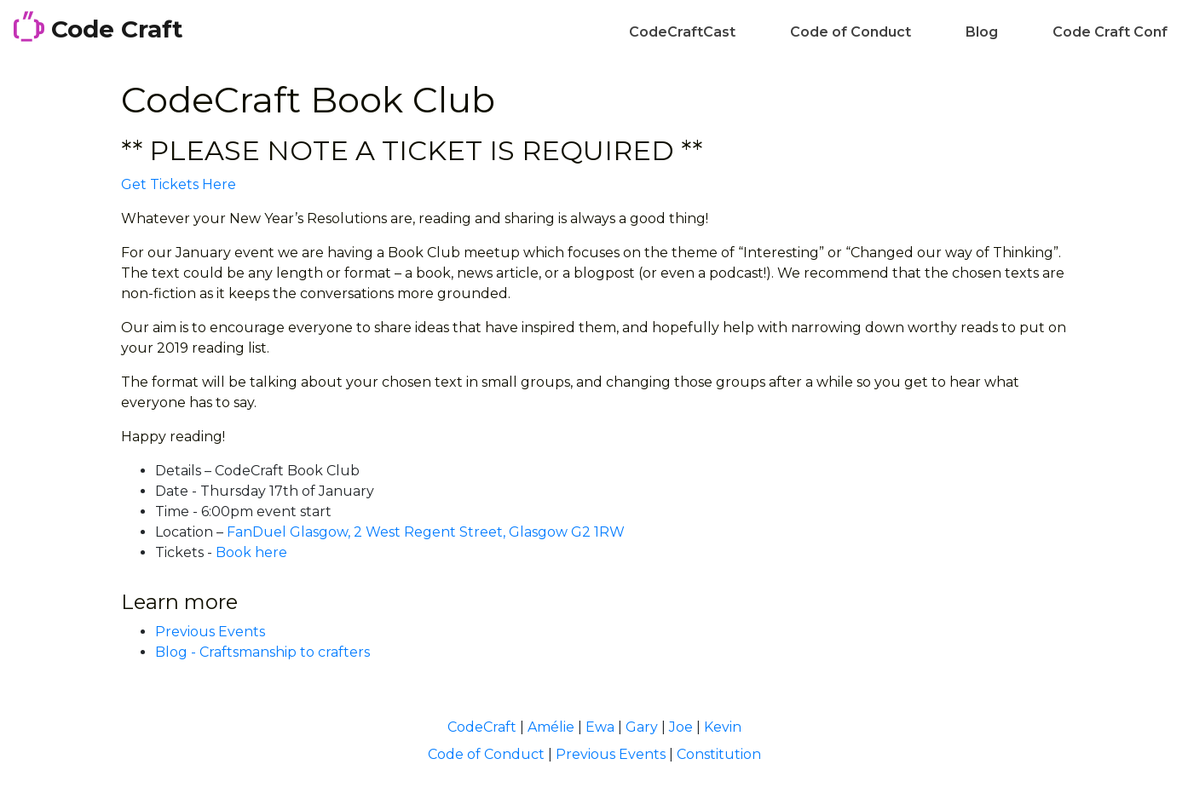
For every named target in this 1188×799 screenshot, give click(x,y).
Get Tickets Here (178, 184)
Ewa (599, 727)
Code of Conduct (850, 32)
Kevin (722, 727)
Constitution (719, 754)
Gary (642, 727)
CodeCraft (481, 727)
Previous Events (210, 632)
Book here (251, 552)
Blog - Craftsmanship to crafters (262, 652)
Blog (982, 32)
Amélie (551, 727)
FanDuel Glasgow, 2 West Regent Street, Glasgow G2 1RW (426, 532)
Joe (681, 727)
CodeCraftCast (682, 32)
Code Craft (98, 27)
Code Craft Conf (1110, 32)
